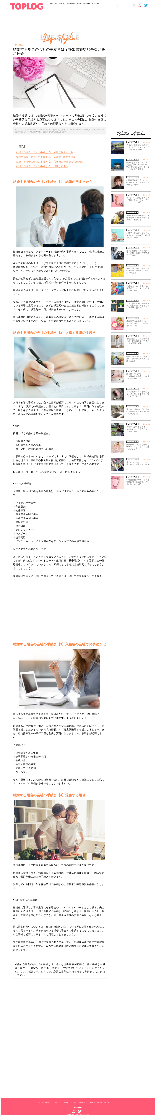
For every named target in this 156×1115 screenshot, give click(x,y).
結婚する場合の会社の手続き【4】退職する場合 (42, 166)
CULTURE (86, 4)
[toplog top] (26, 6)
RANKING (95, 4)
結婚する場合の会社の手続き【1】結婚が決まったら (44, 152)
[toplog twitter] (147, 5)
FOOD (79, 4)
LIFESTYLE (71, 4)
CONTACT (91, 1102)
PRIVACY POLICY (103, 1102)
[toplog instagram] (141, 5)
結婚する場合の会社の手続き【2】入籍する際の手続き (45, 157)
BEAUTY (62, 4)
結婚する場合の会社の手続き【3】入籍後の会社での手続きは (49, 161)
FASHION (53, 4)
